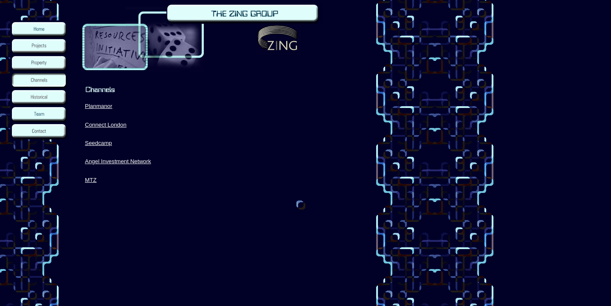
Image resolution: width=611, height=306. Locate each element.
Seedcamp (98, 143)
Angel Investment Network (118, 161)
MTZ (90, 180)
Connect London (106, 125)
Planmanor (98, 106)
